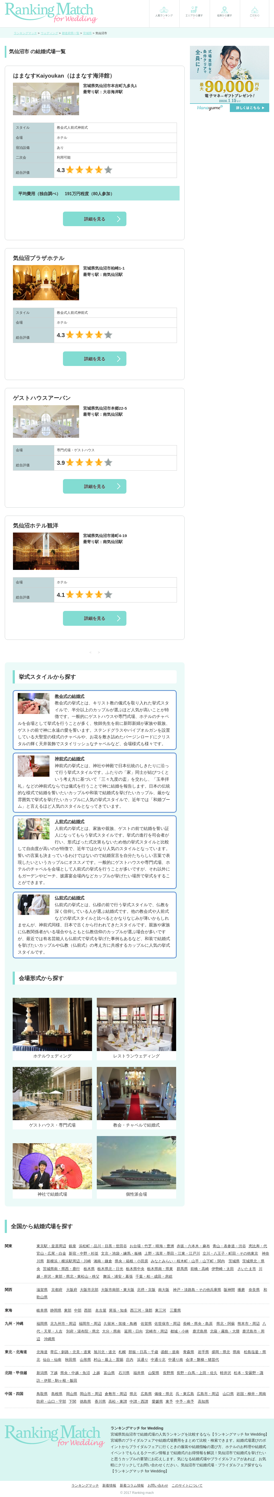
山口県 (228, 1394)
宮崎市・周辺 (156, 1331)
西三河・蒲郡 (141, 1310)
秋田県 (70, 1359)
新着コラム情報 (132, 1485)
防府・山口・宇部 (51, 1401)
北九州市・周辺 (63, 1323)
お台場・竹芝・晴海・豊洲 (152, 1246)
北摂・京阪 (146, 1290)
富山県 (109, 1373)
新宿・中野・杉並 (83, 1253)
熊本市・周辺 (249, 1323)
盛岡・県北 (221, 1352)
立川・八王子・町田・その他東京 (230, 1253)
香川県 (100, 1401)
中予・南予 (185, 1401)
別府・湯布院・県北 (82, 1331)
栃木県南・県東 (160, 1269)
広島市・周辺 (208, 1394)
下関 (72, 1401)
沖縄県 (49, 1339)
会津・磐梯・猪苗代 (202, 1359)
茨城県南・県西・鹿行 (61, 1269)
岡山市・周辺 (91, 1394)
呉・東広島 (185, 1394)
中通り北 (158, 1359)
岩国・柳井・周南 (251, 1394)
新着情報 (109, 1485)
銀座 (72, 1246)
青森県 (188, 1352)
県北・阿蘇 (225, 1323)
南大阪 (163, 1290)
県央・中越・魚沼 (75, 1373)
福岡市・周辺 (90, 1323)
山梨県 (153, 1373)
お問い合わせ (158, 1485)
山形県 (85, 1359)
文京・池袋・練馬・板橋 (121, 1253)
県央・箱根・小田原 (131, 1261)
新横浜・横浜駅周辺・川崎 (69, 1261)
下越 (54, 1373)
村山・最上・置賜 (108, 1359)
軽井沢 (225, 1373)
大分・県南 (111, 1331)
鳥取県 (42, 1394)
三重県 (175, 1310)
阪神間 (229, 1290)
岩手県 (203, 1352)
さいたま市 (247, 1269)
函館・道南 (170, 1352)
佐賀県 (146, 1323)
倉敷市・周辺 (116, 1394)
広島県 (146, 1394)
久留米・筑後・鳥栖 (120, 1323)
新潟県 (42, 1373)
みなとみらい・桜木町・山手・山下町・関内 (188, 1261)
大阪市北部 (89, 1290)
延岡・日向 (133, 1331)
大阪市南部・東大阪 (117, 1290)
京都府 (56, 1290)
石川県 (124, 1373)
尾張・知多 (118, 1310)
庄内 (129, 1359)
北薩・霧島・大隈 (225, 1331)
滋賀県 (42, 1290)
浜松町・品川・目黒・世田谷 (103, 1246)
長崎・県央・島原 (198, 1323)
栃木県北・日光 (110, 1269)
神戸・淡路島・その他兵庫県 (197, 1290)
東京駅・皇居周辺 (51, 1246)
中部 (77, 1310)
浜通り (142, 1359)
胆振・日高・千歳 (143, 1352)
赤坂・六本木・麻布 (193, 1246)
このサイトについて (187, 1485)
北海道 (42, 1352)
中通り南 (175, 1359)
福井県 (138, 1373)
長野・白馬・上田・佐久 (197, 1373)
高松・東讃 (117, 1401)
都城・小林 (179, 1331)
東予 (169, 1401)
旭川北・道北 (105, 1352)
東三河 (160, 1310)
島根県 (56, 1394)
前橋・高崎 (199, 1269)
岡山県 (71, 1394)
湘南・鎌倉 (103, 1261)
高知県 (203, 1401)
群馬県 (182, 1269)
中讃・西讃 (139, 1401)
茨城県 (234, 1261)
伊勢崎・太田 (223, 1269)
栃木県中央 (135, 1269)
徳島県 (85, 1401)
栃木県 (89, 1269)
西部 (88, 1310)
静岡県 (55, 1310)
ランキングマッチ (85, 1485)
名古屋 (100, 1310)
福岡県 (42, 1323)
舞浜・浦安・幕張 (118, 1276)
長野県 (168, 1373)
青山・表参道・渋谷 (229, 1246)
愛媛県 (157, 1401)
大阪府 (71, 1290)
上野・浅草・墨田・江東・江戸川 (172, 1253)
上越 (96, 1373)
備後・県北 (163, 1394)
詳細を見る (94, 219)
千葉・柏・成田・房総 (153, 1276)
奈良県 (254, 1290)
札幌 (122, 1352)
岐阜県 (42, 1310)
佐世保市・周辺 (167, 1323)
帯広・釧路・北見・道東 (70, 1352)
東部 (67, 1310)
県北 (133, 1394)
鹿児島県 (200, 1331)
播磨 (241, 1290)
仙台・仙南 (52, 1359)
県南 (236, 1352)
